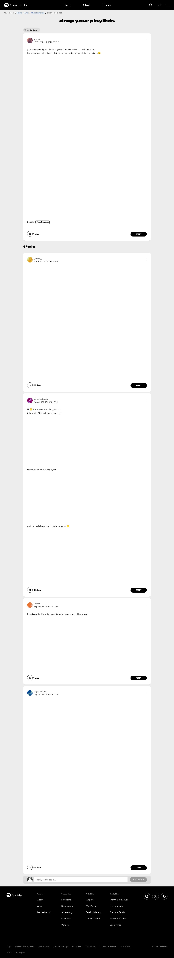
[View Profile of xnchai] (37, 38)
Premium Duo (116, 905)
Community (15, 5)
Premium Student (118, 918)
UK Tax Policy (125, 946)
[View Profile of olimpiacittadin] (41, 398)
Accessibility (90, 946)
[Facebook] (164, 896)
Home (19, 12)
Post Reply (138, 879)
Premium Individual (119, 899)
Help (66, 5)
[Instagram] (147, 896)
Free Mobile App (93, 912)
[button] (146, 40)
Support (89, 899)
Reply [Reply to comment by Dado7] (139, 678)
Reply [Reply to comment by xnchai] (139, 234)
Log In (159, 5)
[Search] (150, 5)
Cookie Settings (61, 946)
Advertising (66, 912)
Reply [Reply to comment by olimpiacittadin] (139, 590)
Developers (67, 905)
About (40, 899)
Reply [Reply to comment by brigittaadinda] (139, 867)
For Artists (66, 899)
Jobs (39, 905)
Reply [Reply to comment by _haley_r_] (139, 385)
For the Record (44, 912)
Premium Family (117, 912)
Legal (9, 946)
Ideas (106, 5)
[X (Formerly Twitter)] (155, 896)
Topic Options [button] (30, 30)
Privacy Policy (44, 946)
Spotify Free (115, 924)
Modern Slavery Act (108, 946)
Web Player (91, 905)
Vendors (65, 924)
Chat (86, 5)
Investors (65, 918)
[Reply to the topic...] (81, 879)
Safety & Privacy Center (24, 946)
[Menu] (167, 5)
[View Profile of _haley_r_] (38, 258)
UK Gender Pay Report (16, 952)
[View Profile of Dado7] (37, 603)
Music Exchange (37, 12)
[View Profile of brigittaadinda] (40, 691)
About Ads (76, 946)
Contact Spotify (93, 918)
